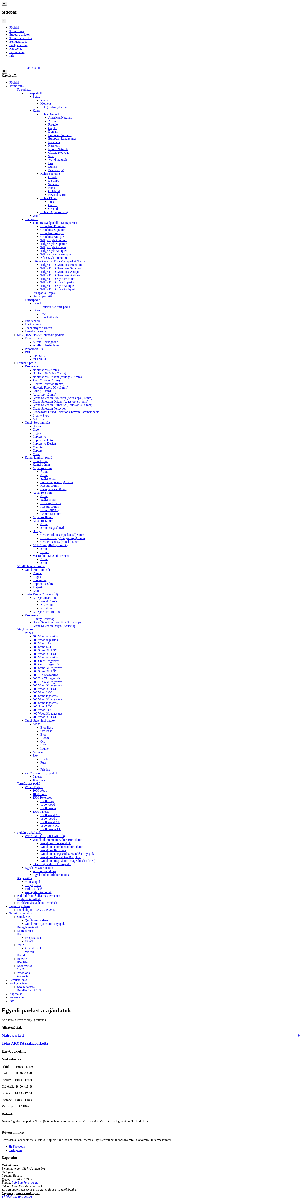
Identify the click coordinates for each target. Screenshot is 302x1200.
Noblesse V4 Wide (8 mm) (49, 373)
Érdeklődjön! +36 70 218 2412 (36, 909)
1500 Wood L (48, 818)
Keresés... (8, 75)
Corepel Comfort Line (46, 611)
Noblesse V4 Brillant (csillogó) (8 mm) (57, 377)
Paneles (37, 776)
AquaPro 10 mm (43, 517)
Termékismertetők (20, 38)
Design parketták (43, 296)
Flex (35, 755)
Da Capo (53, 180)
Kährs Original (49, 114)
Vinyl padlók (25, 629)
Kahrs (36, 110)
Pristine (45, 769)
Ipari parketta (33, 324)
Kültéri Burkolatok (29, 832)
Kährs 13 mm (48, 198)
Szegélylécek (33, 885)
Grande (52, 177)
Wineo (29, 632)
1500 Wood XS (50, 815)
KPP (28, 352)
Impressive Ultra (43, 440)
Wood (36, 215)
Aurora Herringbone (45, 342)
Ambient (38, 752)
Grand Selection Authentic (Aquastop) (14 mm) (62, 405)
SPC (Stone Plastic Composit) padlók (40, 335)
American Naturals (60, 117)
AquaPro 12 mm (43, 520)
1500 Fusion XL (50, 829)
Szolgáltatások (18, 45)
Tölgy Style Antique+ (54, 250)
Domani (53, 131)
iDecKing (23, 962)
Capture (38, 450)
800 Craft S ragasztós (46, 661)
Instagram (15, 1150)
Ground (53, 208)
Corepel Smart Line (45, 597)
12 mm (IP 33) (49, 510)
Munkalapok (33, 881)
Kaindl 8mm (40, 461)
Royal (52, 187)
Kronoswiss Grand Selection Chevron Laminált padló (66, 412)
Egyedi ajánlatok (19, 34)
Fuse (43, 762)
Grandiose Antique (52, 233)
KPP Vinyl (39, 359)
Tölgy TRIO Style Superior (57, 282)
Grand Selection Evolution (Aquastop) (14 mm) (62, 398)
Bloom (44, 738)
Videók (29, 941)
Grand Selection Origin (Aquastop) (54, 625)
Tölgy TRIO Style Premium (57, 278)
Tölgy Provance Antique (55, 254)
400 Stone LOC (42, 706)
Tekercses (39, 780)
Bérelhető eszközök (29, 990)
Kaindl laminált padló (38, 457)
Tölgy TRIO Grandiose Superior (60, 268)
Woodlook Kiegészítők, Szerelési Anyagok (67, 853)
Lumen (52, 166)
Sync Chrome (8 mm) (46, 380)
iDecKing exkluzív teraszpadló (52, 864)
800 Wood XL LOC (45, 689)
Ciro (43, 745)
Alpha (36, 724)
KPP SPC (39, 356)
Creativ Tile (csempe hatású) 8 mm (62, 534)
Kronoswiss (32, 366)
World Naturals (57, 159)
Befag (36, 96)
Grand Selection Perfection (49, 408)
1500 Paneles (41, 811)
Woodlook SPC (34, 349)
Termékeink (16, 31)
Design (37, 531)
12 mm (44, 552)
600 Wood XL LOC (45, 654)
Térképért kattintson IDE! (18, 1196)
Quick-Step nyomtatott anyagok (45, 923)
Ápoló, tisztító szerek (38, 892)
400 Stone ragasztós (45, 703)
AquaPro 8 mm (42, 492)
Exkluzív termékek (29, 899)
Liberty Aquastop (43, 618)
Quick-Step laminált (37, 422)
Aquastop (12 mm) (44, 394)
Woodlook (23, 972)
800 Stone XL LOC (45, 671)
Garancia (22, 976)
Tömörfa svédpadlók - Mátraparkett (55, 222)
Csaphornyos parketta (38, 328)
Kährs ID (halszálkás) (54, 212)
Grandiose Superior (52, 229)
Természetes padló (28, 783)
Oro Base (46, 731)
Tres (51, 201)
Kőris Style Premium (53, 257)
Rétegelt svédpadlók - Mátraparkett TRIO (59, 261)
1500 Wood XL (50, 822)
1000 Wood (40, 790)
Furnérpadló (32, 299)
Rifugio (53, 124)
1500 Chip (47, 801)
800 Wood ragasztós (45, 657)
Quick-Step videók (36, 920)
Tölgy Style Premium (53, 240)
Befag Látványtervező (54, 107)
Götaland (54, 191)
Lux (50, 163)
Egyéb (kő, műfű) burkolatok (51, 874)
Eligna (37, 433)
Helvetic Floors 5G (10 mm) (50, 387)
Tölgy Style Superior (53, 243)
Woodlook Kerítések (53, 850)
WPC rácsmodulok (44, 871)
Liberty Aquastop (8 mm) (48, 384)
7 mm (44, 471)
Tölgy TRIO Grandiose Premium (61, 264)
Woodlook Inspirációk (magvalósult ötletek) (68, 860)
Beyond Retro (57, 194)
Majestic (38, 447)
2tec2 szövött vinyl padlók (41, 773)
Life (43, 313)
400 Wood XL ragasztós (48, 713)
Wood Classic (49, 601)
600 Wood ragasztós (45, 639)
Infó (12, 55)
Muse (36, 454)
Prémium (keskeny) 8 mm (56, 482)
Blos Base (46, 727)
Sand (51, 156)
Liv (42, 766)
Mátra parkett (13, 1035)
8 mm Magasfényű (52, 527)
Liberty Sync (41, 415)
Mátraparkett (25, 930)
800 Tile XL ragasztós (46, 678)
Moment (45, 103)
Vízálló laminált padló (31, 566)
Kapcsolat (15, 48)
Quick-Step (24, 916)
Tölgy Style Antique (53, 247)
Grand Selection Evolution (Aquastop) (57, 622)
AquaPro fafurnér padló (55, 306)
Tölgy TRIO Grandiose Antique (60, 271)
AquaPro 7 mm (42, 468)
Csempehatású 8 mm (53, 489)
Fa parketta (24, 89)
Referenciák (16, 52)
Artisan (52, 121)
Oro (42, 741)
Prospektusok (33, 937)
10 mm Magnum (50, 513)
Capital (52, 128)
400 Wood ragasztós (45, 636)
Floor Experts (33, 338)
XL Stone (46, 608)
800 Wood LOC (43, 692)
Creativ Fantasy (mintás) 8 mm (59, 541)
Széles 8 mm (48, 478)
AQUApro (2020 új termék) (50, 545)
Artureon (38, 419)
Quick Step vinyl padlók (40, 720)
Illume (44, 748)
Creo (36, 429)
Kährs (36, 310)
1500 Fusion (48, 808)
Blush (44, 759)
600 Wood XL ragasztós (48, 699)
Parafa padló (32, 320)
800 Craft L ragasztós (46, 664)
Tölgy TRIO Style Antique (57, 285)
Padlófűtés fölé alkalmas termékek (38, 895)
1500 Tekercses (42, 797)
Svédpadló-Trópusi (44, 292)
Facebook (17, 1146)
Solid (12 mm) (42, 391)
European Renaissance (62, 138)
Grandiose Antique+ (53, 236)
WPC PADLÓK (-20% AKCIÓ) (45, 836)
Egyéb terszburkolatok (39, 867)
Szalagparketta (34, 93)
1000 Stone (40, 794)
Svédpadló (31, 219)
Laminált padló (26, 363)
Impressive (39, 436)
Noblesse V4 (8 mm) (46, 370)
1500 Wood (47, 804)
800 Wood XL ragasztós (48, 685)
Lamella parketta (35, 331)
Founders (54, 142)
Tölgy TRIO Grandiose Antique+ (61, 275)
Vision (44, 100)
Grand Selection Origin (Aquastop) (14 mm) (60, 401)
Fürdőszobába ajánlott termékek (37, 902)
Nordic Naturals (58, 149)
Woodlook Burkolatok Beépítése (60, 857)
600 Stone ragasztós (45, 696)
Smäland (53, 184)
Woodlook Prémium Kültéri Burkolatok (57, 839)
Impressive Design (44, 443)
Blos (43, 734)
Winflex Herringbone (46, 345)
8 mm (44, 475)
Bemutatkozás (18, 41)
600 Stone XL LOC (45, 650)
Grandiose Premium (52, 226)
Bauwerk (22, 958)
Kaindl (37, 303)
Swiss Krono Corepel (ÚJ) (41, 594)
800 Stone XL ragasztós (47, 668)
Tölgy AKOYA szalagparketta (25, 1043)
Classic (37, 426)
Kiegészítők (24, 878)
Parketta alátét (34, 888)
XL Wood (46, 604)
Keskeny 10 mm (50, 503)
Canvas (52, 205)
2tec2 (20, 969)
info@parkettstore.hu (24, 1182)
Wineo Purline (34, 787)
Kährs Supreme (50, 173)
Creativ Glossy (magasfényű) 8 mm (62, 538)
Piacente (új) (56, 170)
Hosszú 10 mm (49, 485)
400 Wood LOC (43, 710)
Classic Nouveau (58, 152)
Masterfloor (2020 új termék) (51, 555)
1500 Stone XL (50, 825)
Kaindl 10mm (41, 464)
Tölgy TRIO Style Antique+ (58, 289)
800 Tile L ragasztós (45, 675)
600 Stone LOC (42, 646)
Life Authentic (49, 317)
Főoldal (14, 27)
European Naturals (60, 135)
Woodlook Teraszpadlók (55, 843)
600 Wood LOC (43, 643)
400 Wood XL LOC (45, 717)
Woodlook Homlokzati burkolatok (61, 846)
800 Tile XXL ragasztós (47, 682)
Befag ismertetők (28, 927)
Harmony (54, 145)
